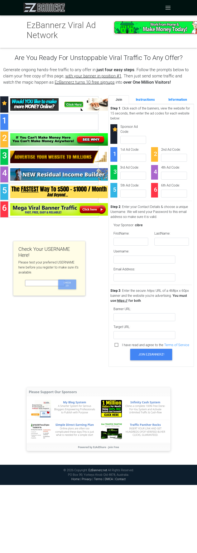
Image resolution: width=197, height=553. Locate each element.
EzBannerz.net (97, 470)
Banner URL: (122, 309)
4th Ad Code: (170, 167)
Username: (121, 251)
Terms (98, 479)
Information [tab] (177, 100)
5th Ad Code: (129, 185)
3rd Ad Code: (129, 167)
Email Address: (124, 269)
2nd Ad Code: (171, 150)
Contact (120, 479)
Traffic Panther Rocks (145, 425)
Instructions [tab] (145, 100)
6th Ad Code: (170, 185)
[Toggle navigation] (168, 8)
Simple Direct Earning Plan (75, 425)
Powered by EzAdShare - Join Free (98, 447)
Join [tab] (118, 100)
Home (75, 479)
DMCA (109, 479)
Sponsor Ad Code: (129, 129)
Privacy (87, 479)
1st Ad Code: (129, 150)
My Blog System (74, 402)
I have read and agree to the (155, 345)
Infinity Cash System (145, 402)
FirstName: (121, 233)
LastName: (162, 233)
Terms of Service (176, 345)
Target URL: (122, 327)
